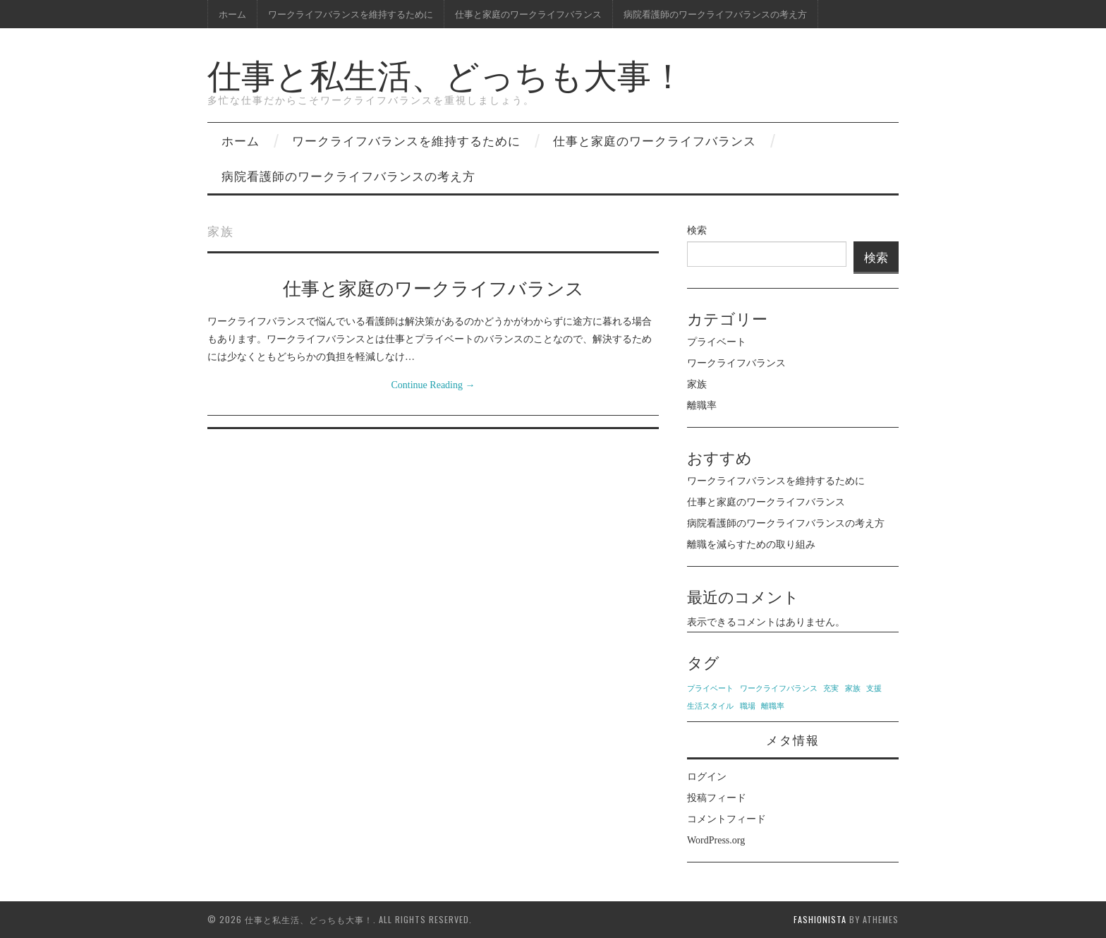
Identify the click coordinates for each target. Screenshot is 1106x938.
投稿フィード (716, 798)
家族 (697, 384)
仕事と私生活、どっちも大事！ (446, 73)
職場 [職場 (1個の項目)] (747, 706)
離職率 (702, 405)
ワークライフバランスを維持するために (350, 13)
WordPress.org (716, 840)
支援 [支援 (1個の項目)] (874, 688)
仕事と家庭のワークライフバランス (528, 13)
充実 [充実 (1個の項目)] (831, 688)
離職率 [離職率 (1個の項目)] (772, 706)
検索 (697, 230)
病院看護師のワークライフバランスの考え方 (715, 13)
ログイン (707, 776)
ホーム (232, 13)
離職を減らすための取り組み (751, 544)
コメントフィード (726, 819)
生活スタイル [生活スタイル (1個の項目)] (710, 706)
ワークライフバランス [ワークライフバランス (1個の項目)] (779, 688)
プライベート (716, 342)
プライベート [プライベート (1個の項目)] (710, 688)
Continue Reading (433, 385)
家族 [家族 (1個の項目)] (853, 688)
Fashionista (820, 919)
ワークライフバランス (736, 363)
